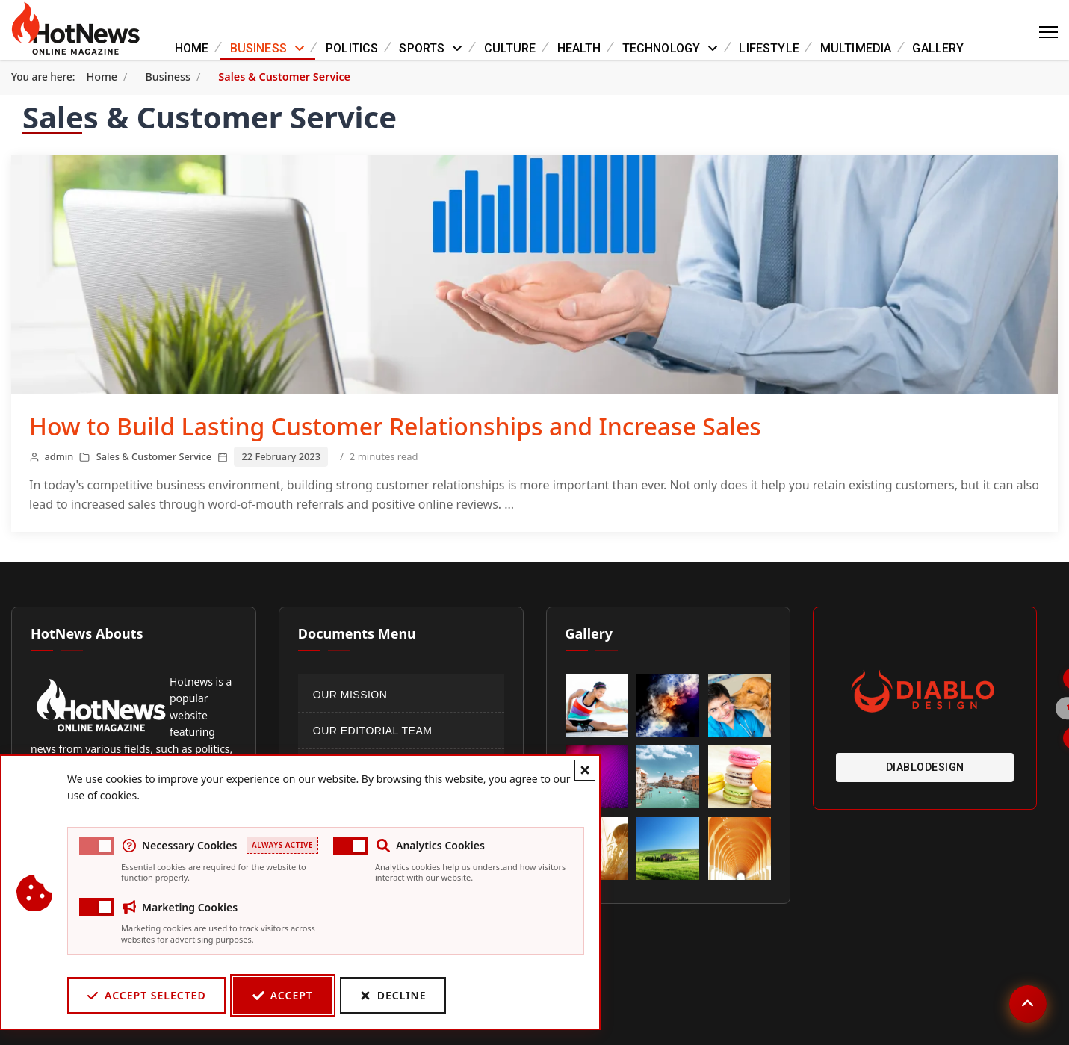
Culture (510, 48)
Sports (421, 48)
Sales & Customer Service (153, 456)
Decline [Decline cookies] (392, 995)
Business (258, 48)
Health (579, 48)
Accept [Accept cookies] (282, 995)
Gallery (938, 48)
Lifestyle (769, 48)
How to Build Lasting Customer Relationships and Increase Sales (395, 426)
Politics (352, 48)
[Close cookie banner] (584, 770)
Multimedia (856, 48)
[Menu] (1048, 32)
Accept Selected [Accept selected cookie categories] (145, 995)
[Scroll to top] (1028, 1004)
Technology (661, 48)
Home (192, 48)
